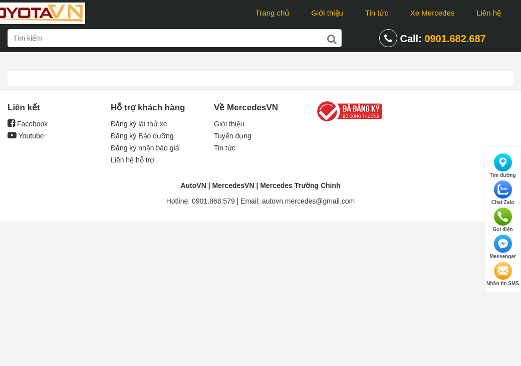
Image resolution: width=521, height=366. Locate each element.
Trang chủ (272, 13)
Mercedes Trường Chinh (300, 185)
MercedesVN (233, 185)
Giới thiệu (327, 13)
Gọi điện (502, 220)
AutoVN (193, 185)
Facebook (28, 124)
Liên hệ (488, 13)
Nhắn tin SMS (502, 274)
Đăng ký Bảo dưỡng (142, 136)
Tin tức (376, 13)
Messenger (502, 247)
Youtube (26, 136)
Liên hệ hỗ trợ (132, 160)
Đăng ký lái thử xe (139, 124)
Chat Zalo (502, 192)
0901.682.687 (454, 38)
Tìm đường (503, 165)
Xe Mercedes (432, 13)
